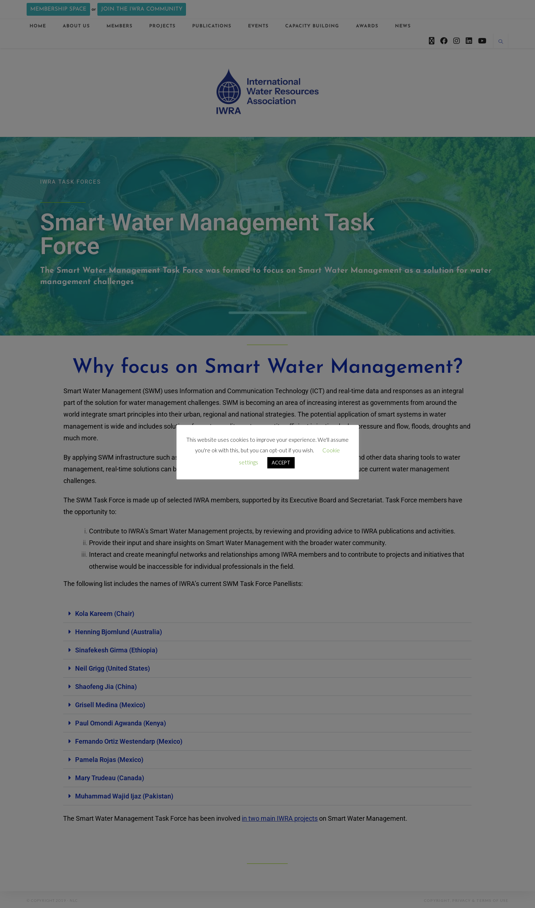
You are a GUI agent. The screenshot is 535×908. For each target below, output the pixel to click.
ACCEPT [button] (281, 463)
